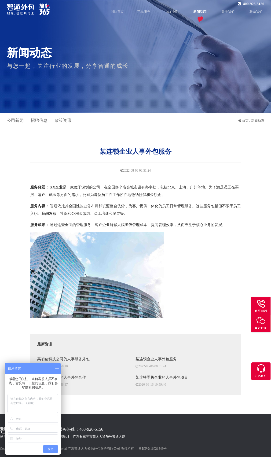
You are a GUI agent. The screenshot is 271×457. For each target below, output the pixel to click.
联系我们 (256, 11)
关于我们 (227, 11)
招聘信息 (39, 120)
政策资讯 (63, 120)
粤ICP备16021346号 (153, 448)
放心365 (172, 11)
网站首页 (117, 11)
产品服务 (143, 11)
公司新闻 (15, 120)
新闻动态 (199, 11)
